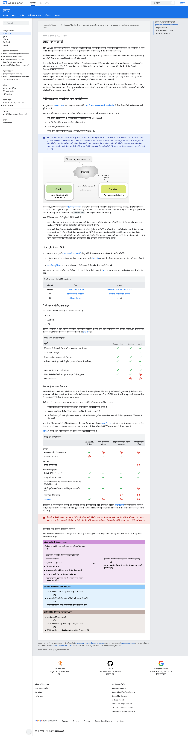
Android (56, 105)
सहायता (57, 15)
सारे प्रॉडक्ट (120, 721)
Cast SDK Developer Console (122, 708)
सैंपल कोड (95, 258)
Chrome (76, 721)
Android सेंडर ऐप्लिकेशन (76, 290)
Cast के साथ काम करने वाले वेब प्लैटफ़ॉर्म (99, 105)
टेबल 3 (85, 332)
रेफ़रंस (22, 15)
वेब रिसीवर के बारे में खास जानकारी (119, 294)
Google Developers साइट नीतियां (61, 645)
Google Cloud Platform (103, 721)
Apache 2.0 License (128, 643)
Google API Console (119, 688)
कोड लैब (47, 15)
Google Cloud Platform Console (123, 692)
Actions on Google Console (122, 704)
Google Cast (45, 3)
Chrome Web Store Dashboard (123, 711)
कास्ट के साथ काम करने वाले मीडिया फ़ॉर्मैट (113, 517)
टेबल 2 (45, 431)
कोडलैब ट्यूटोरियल (54, 265)
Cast (15, 3)
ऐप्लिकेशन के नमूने (34, 15)
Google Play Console (119, 696)
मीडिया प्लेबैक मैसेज (74, 207)
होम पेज (45, 36)
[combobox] (170, 3)
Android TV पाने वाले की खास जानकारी (119, 290)
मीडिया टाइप (119, 505)
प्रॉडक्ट (52, 36)
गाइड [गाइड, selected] (14, 15)
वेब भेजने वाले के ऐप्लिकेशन (75, 294)
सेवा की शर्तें (38, 692)
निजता (42, 731)
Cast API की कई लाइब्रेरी (71, 253)
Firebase (87, 721)
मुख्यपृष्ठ (6, 10)
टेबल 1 (104, 270)
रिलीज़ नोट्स (39, 696)
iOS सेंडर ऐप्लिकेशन (75, 298)
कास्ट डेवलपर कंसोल (41, 688)
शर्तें (36, 731)
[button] (15, 35)
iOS (62, 105)
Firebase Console (118, 700)
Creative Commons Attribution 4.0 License (89, 643)
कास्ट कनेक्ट (47, 499)
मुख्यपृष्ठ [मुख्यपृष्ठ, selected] (32, 3)
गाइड (65, 36)
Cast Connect (107, 423)
